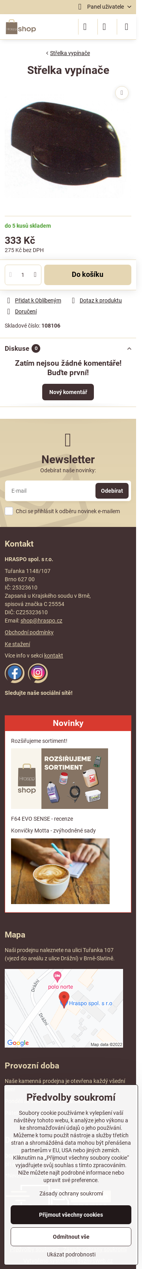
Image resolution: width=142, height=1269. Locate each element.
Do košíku (87, 274)
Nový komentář (68, 392)
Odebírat (112, 491)
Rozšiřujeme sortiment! (39, 741)
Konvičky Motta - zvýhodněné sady (53, 830)
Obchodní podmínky (29, 632)
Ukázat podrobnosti (71, 1254)
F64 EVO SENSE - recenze (42, 819)
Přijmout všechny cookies (71, 1215)
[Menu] (126, 27)
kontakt (53, 655)
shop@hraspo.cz (41, 620)
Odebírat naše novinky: (68, 470)
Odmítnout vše (71, 1237)
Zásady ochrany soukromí (71, 1193)
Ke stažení (17, 644)
